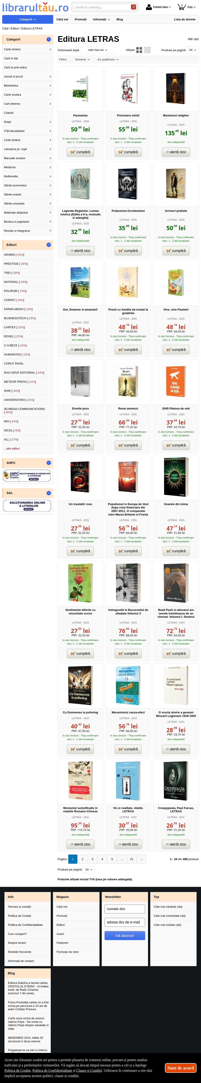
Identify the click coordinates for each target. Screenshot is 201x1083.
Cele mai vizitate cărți (167, 924)
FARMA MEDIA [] (18, 309)
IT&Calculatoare (14, 131)
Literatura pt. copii (15, 149)
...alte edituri (12, 448)
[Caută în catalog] (133, 7)
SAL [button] (9, 493)
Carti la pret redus (15, 67)
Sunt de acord (181, 1068)
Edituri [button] (11, 245)
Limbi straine (12, 140)
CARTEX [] (14, 327)
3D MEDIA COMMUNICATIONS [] (24, 410)
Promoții (62, 915)
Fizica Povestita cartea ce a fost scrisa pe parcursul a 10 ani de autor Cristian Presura (28, 1005)
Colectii (9, 112)
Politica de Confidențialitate (25, 924)
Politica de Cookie (19, 915)
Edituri (61, 924)
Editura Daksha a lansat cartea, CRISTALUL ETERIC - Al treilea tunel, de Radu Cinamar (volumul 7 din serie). (28, 988)
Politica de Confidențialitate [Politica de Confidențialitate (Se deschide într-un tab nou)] (52, 1070)
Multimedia (11, 176)
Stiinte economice (15, 185)
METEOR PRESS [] (20, 381)
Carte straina (12, 49)
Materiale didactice (16, 212)
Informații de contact (21, 960)
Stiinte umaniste (14, 203)
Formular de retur (68, 951)
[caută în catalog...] (100, 7)
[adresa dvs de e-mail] (125, 922)
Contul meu (157, 7)
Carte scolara (12, 94)
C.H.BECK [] (15, 345)
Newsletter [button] (113, 896)
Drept (7, 122)
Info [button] (11, 896)
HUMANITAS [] (17, 354)
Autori (60, 933)
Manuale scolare (14, 158)
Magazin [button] (63, 896)
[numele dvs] (125, 908)
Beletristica (11, 85)
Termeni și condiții (19, 906)
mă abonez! (124, 935)
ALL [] (11, 439)
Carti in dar (11, 58)
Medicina (10, 167)
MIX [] (11, 421)
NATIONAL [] (15, 282)
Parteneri (62, 942)
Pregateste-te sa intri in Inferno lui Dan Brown (27, 1051)
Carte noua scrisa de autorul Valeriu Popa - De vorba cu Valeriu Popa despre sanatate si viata (28, 1023)
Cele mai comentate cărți (170, 915)
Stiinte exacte (12, 194)
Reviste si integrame (17, 230)
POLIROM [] (15, 291)
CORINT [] (14, 300)
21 (128, 859)
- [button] (48, 39)
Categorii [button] (13, 39)
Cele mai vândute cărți (168, 906)
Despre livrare (17, 942)
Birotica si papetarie (16, 221)
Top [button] (156, 896)
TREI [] (12, 272)
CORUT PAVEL (14, 363)
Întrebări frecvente (19, 951)
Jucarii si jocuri (13, 76)
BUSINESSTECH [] (19, 318)
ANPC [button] (11, 463)
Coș (185, 7)
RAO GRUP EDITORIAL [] (24, 372)
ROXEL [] (13, 336)
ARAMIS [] (14, 254)
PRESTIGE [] (16, 263)
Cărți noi (62, 906)
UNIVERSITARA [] (19, 400)
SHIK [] (12, 390)
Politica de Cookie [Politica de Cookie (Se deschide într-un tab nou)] (17, 1070)
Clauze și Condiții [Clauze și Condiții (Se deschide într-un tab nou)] (89, 1070)
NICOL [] (12, 430)
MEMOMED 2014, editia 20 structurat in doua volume (25, 1039)
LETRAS (76, 121)
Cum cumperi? (17, 933)
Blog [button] (11, 973)
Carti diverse (12, 103)
